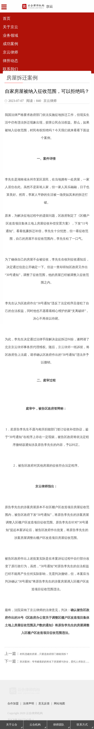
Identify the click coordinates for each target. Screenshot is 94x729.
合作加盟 (13, 703)
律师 (20, 347)
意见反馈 (44, 703)
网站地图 (59, 703)
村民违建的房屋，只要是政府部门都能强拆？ (44, 654)
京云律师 (64, 347)
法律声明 (28, 703)
